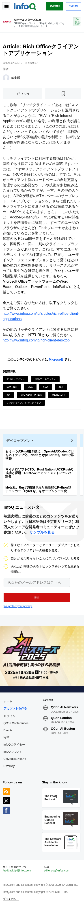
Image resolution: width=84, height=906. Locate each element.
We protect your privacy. (18, 606)
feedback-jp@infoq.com (17, 870)
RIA (8, 394)
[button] (37, 597)
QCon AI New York (64, 707)
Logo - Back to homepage (25, 6)
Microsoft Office (31, 394)
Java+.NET (11, 386)
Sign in (73, 6)
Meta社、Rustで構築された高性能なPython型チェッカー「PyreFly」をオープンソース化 (38, 489)
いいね (25, 93)
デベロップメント (15, 379)
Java (30, 386)
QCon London (61, 718)
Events (8, 730)
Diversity (9, 766)
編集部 (15, 77)
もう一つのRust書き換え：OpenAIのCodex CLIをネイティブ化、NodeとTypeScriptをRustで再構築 (39, 455)
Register (55, 6)
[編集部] (6, 77)
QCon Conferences (16, 723)
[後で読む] (63, 93)
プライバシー (11, 899)
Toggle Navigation (6, 6)
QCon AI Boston (63, 728)
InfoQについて (13, 751)
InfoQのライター (14, 744)
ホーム (8, 701)
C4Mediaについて (15, 758)
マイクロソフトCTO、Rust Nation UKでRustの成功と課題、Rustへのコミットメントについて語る (39, 473)
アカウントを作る (15, 708)
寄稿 (6, 737)
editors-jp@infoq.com (56, 870)
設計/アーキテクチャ (45, 379)
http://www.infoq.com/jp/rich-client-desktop (36, 340)
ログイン (9, 716)
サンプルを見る (42, 532)
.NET (60, 386)
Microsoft (56, 359)
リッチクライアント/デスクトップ (23, 402)
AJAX (45, 386)
